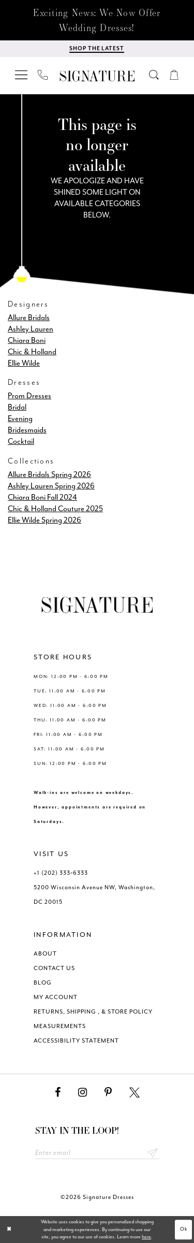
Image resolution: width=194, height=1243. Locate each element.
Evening (20, 419)
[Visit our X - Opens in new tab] (134, 1092)
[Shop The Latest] (96, 49)
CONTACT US (54, 968)
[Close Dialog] (9, 1230)
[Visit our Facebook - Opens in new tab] (58, 1092)
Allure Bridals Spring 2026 (49, 475)
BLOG (43, 983)
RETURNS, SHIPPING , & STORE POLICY (93, 1012)
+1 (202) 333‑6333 (61, 873)
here (146, 1237)
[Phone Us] (43, 74)
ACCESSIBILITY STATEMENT (76, 1041)
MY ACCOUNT (56, 997)
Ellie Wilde (24, 363)
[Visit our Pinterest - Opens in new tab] (108, 1092)
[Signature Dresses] (97, 76)
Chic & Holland (32, 352)
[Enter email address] (97, 1152)
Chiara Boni (27, 340)
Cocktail (21, 441)
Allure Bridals (29, 318)
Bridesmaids (27, 430)
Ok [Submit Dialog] (184, 1229)
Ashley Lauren (30, 329)
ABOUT (45, 954)
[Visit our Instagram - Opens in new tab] (82, 1092)
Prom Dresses (29, 396)
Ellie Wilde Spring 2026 (44, 520)
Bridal (17, 407)
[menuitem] (21, 75)
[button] (21, 75)
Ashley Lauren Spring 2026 (51, 486)
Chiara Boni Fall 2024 (42, 497)
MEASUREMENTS (60, 1026)
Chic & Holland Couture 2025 (55, 509)
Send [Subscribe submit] (152, 1152)
